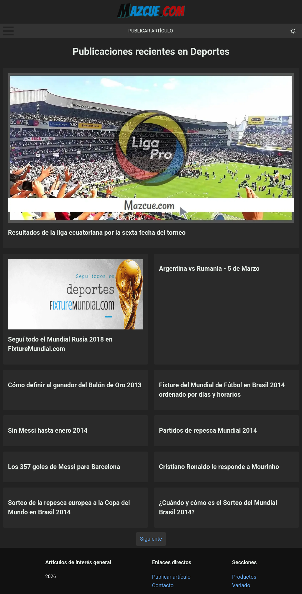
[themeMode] (293, 31)
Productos (244, 577)
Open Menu (8, 31)
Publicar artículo (150, 31)
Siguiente (151, 539)
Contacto (162, 585)
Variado (241, 585)
